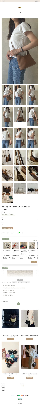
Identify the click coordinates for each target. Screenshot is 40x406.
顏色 (2, 217)
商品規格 (15, 282)
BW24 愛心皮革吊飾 (7, 251)
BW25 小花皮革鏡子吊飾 (32, 251)
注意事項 (27, 282)
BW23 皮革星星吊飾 (15, 251)
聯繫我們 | (3, 390)
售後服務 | (3, 389)
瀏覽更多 (20, 279)
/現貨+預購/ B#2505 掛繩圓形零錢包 (23, 252)
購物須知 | (3, 385)
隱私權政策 (20, 403)
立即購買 (4, 228)
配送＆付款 (20, 282)
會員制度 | (3, 387)
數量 (2, 222)
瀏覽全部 (35, 240)
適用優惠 (3, 212)
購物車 (36, 1)
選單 (3, 1)
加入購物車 (34, 261)
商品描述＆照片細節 (6, 282)
